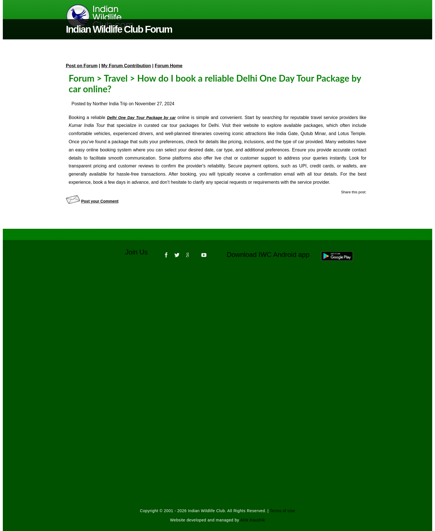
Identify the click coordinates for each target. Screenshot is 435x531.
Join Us (140, 252)
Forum (82, 78)
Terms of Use (282, 510)
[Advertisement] (217, 341)
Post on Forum (82, 65)
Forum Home (169, 65)
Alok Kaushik (252, 520)
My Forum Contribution (126, 65)
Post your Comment (100, 201)
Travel (115, 78)
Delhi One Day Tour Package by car (141, 117)
